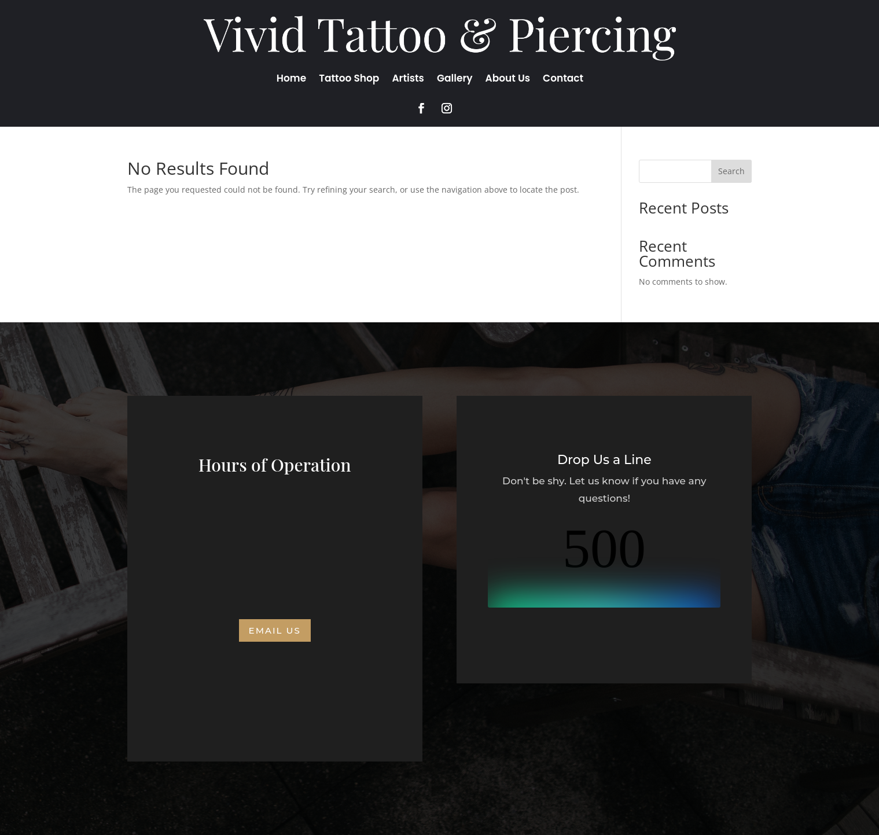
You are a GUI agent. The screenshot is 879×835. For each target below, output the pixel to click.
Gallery (455, 79)
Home (291, 79)
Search (731, 170)
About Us (508, 79)
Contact (563, 79)
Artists (408, 79)
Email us (275, 630)
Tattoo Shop (349, 79)
